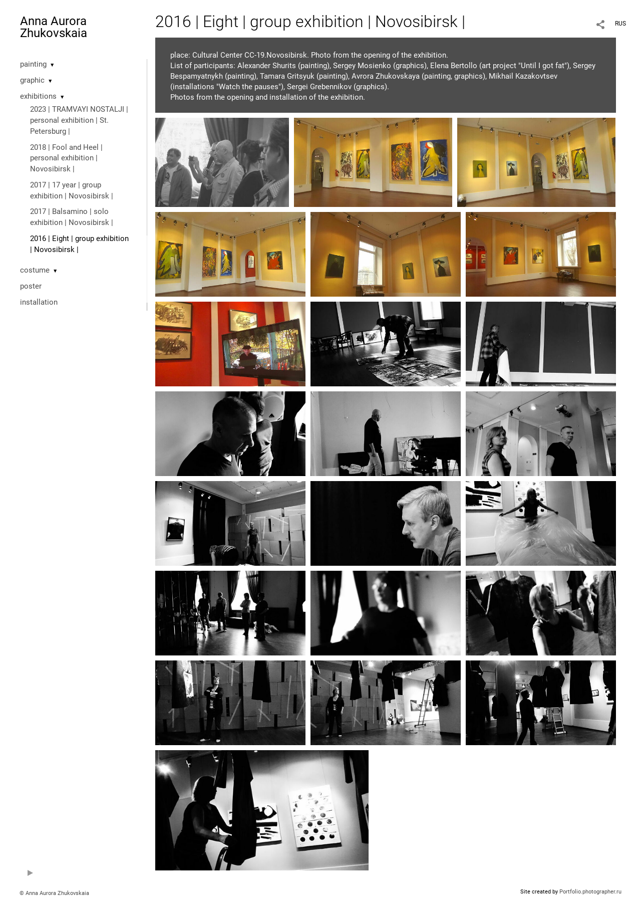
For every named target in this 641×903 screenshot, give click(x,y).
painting (33, 64)
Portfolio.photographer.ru (590, 891)
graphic (32, 80)
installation (39, 302)
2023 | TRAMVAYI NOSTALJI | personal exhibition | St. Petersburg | (79, 120)
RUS (620, 23)
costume (35, 270)
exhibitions (38, 96)
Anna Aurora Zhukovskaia (53, 27)
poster (31, 286)
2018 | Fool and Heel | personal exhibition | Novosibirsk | (66, 158)
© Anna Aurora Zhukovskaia (54, 893)
